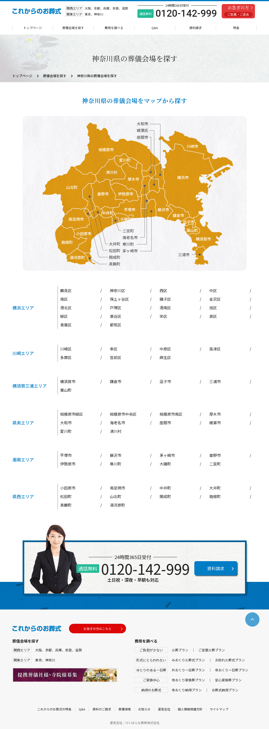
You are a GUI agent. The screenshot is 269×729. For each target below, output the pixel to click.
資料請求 (195, 27)
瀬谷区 (115, 316)
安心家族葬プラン (228, 680)
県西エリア (23, 496)
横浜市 (183, 177)
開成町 (114, 257)
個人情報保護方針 (190, 709)
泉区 (213, 316)
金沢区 (215, 299)
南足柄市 (76, 219)
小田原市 (83, 233)
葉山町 (192, 230)
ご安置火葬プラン (211, 650)
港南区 (165, 307)
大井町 (114, 244)
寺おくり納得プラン (187, 690)
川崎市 (192, 146)
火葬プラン (180, 650)
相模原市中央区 (123, 414)
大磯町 (126, 219)
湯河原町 (77, 257)
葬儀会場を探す (73, 27)
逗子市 (188, 222)
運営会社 (164, 709)
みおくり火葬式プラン (188, 660)
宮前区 (115, 357)
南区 (64, 299)
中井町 (107, 213)
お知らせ (144, 709)
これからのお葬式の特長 (54, 709)
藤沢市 (163, 209)
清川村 (111, 172)
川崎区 (66, 349)
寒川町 (128, 244)
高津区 (215, 349)
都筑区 (115, 325)
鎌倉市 (178, 215)
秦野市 (103, 194)
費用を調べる (114, 27)
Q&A (155, 27)
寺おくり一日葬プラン (231, 670)
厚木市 (133, 179)
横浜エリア (23, 308)
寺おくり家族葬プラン (188, 680)
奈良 (68, 650)
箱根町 (67, 242)
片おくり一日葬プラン (188, 670)
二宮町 (128, 231)
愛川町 (125, 160)
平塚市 (129, 209)
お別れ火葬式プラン (230, 660)
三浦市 (184, 254)
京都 (48, 650)
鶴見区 (66, 290)
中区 (213, 290)
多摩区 (66, 357)
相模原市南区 (171, 414)
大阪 (38, 650)
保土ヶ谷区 (119, 299)
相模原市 (106, 149)
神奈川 (50, 660)
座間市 (142, 137)
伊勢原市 (125, 194)
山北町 (72, 187)
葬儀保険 (124, 709)
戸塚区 (115, 307)
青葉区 (66, 325)
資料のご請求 (102, 709)
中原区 (165, 349)
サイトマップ (219, 709)
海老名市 (130, 237)
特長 (236, 27)
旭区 (213, 307)
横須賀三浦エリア (29, 386)
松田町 (114, 250)
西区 (163, 290)
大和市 (142, 123)
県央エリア (23, 422)
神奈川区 (117, 290)
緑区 (64, 316)
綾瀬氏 (142, 130)
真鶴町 (114, 264)
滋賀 (78, 650)
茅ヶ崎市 (130, 251)
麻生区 (165, 357)
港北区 (66, 307)
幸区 (113, 349)
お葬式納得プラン (225, 690)
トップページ (32, 27)
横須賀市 (203, 239)
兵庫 (58, 650)
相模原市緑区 (71, 414)
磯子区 (165, 299)
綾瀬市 (215, 422)
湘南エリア (23, 459)
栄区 (163, 316)
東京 (38, 660)
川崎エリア (23, 353)
